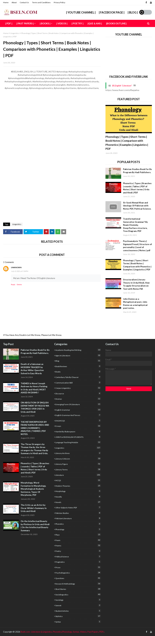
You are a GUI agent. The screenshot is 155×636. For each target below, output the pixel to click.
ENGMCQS (78, 420)
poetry (78, 551)
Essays (78, 426)
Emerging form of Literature (78, 404)
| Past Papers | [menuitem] (25, 23)
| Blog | (133, 12)
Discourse (78, 393)
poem (78, 540)
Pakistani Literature (78, 518)
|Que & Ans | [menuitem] (94, 23)
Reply (13, 284)
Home (5, 2)
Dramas (78, 398)
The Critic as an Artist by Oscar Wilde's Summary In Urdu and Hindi (34, 508)
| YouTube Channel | (81, 12)
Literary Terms (78, 469)
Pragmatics (78, 561)
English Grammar (78, 409)
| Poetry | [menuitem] (77, 23)
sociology (78, 599)
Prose (78, 567)
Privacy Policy (59, 2)
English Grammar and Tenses (78, 415)
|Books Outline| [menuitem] (116, 23)
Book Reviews (78, 366)
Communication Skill (78, 382)
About (14, 2)
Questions (78, 578)
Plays (78, 534)
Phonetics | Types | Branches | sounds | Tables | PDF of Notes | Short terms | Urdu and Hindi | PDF (137, 188)
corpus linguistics (78, 388)
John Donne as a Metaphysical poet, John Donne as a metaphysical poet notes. (135, 303)
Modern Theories (78, 485)
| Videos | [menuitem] (61, 23)
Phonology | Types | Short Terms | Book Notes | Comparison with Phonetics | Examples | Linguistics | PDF (126, 142)
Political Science (78, 556)
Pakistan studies (78, 513)
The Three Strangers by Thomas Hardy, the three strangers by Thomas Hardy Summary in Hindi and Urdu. (34, 449)
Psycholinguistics (78, 572)
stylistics (78, 616)
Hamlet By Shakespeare (78, 431)
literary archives (78, 453)
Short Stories (78, 589)
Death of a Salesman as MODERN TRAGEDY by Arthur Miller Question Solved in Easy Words (32, 369)
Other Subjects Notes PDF (78, 507)
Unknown (16, 267)
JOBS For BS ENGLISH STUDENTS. (78, 437)
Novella (78, 496)
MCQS (78, 480)
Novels (78, 502)
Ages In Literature (78, 355)
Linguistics (14, 33)
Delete (19, 284)
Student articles (78, 610)
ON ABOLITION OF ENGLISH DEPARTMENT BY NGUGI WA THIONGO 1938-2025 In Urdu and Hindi (35, 407)
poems (78, 545)
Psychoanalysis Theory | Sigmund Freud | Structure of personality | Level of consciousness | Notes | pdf (137, 246)
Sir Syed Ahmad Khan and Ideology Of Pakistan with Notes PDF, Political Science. (137, 205)
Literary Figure (78, 464)
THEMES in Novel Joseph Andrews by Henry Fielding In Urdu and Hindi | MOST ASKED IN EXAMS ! (34, 388)
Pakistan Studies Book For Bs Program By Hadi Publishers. (137, 171)
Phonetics (78, 523)
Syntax (78, 621)
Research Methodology (78, 583)
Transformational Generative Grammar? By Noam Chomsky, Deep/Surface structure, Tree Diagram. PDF (135, 225)
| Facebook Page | (111, 12)
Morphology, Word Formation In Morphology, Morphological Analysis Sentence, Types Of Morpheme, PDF (33, 488)
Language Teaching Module (78, 442)
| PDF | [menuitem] (8, 23)
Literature (78, 475)
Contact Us (24, 2)
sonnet (78, 605)
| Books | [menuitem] (45, 23)
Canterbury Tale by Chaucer (78, 377)
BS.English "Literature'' (122, 85)
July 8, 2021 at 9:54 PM (19, 271)
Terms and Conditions (41, 2)
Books (78, 371)
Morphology (78, 491)
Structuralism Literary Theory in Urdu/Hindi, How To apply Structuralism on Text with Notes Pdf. (136, 284)
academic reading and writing (78, 350)
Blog (78, 360)
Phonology (78, 529)
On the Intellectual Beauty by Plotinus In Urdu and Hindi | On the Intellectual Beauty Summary (35, 526)
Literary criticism (78, 458)
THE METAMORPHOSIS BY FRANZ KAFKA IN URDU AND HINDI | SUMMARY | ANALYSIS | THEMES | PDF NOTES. (35, 428)
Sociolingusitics (78, 594)
